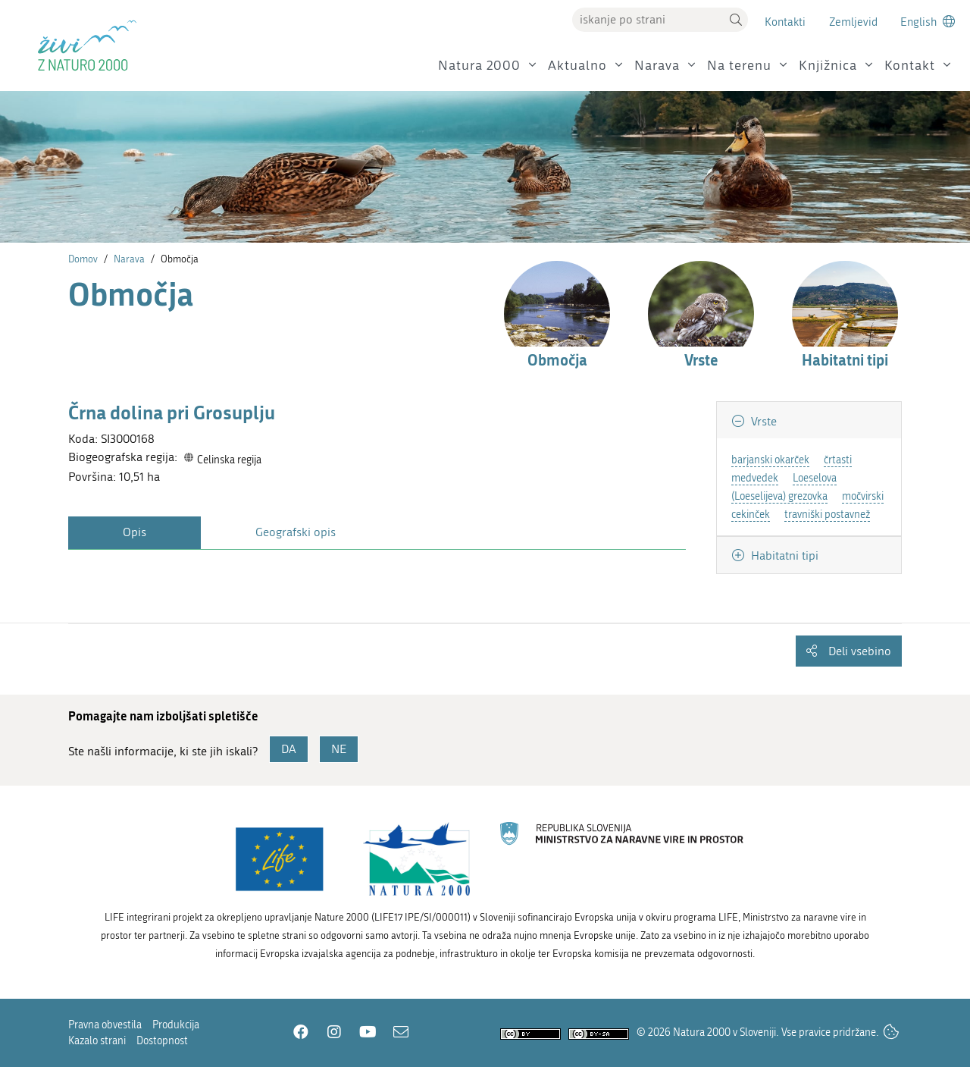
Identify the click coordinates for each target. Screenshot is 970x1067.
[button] (736, 20)
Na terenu (739, 66)
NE (338, 749)
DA (288, 749)
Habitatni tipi (783, 555)
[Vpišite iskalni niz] (648, 20)
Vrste (762, 421)
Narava (657, 66)
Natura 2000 (479, 66)
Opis (134, 532)
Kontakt (909, 66)
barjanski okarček (770, 459)
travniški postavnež (827, 514)
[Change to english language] (927, 21)
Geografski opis (295, 532)
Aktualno (577, 66)
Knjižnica (828, 66)
